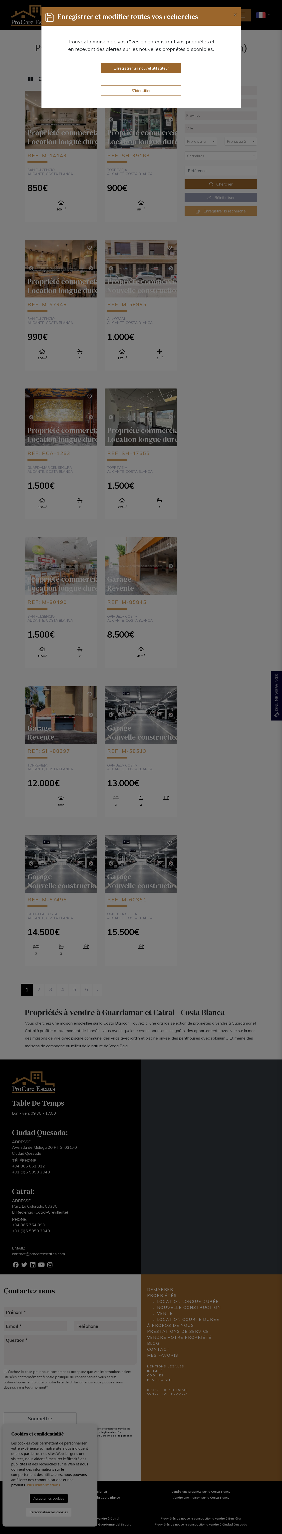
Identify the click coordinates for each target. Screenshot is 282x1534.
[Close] (235, 14)
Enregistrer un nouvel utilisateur (141, 68)
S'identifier (141, 90)
